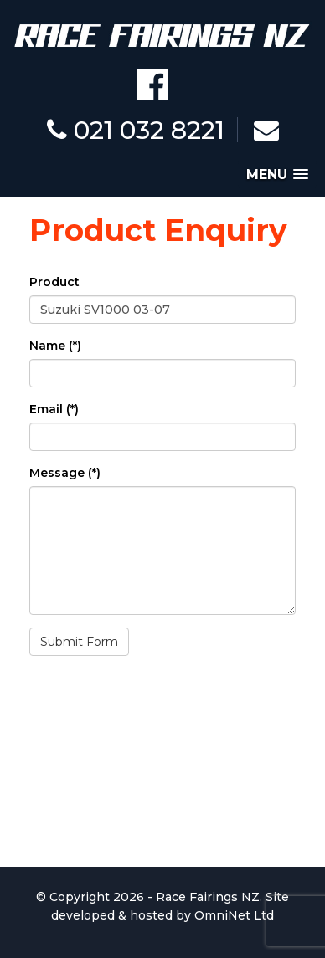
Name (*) (55, 345)
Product (54, 281)
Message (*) (65, 472)
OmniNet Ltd (234, 915)
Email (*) (54, 409)
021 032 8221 (135, 130)
